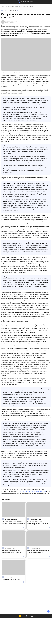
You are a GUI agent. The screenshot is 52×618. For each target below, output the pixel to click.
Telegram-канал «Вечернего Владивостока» (32, 491)
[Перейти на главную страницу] (26, 2)
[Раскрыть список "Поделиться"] (48, 611)
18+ (7, 6)
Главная (3, 6)
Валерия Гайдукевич (12, 21)
